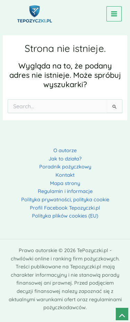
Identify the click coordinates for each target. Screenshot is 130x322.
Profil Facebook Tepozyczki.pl (65, 207)
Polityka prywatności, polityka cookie (65, 199)
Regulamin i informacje (65, 191)
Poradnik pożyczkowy (65, 166)
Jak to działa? (65, 158)
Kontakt (65, 175)
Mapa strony (65, 183)
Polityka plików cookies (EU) (65, 215)
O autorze (65, 150)
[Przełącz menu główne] (114, 13)
